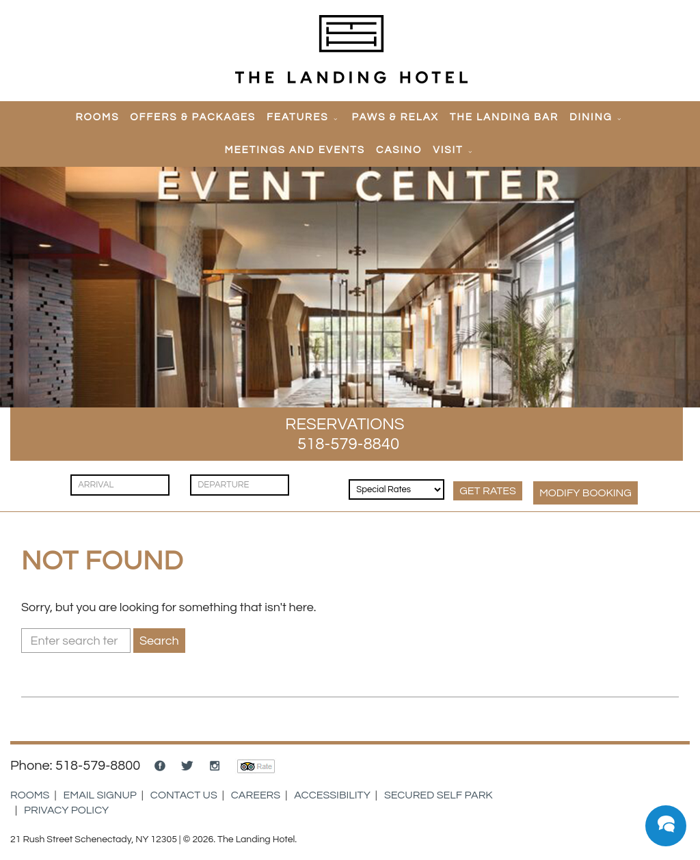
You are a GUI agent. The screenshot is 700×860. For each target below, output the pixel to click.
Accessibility (332, 795)
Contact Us (183, 795)
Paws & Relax (395, 117)
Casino (399, 150)
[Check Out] (239, 485)
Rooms (98, 117)
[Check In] (120, 485)
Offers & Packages (193, 117)
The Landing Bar (504, 117)
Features (297, 117)
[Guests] (320, 478)
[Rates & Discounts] (396, 489)
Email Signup (100, 795)
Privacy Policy (66, 810)
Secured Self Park (438, 795)
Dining (590, 117)
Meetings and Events (294, 150)
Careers (255, 795)
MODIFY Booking (585, 492)
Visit (448, 150)
